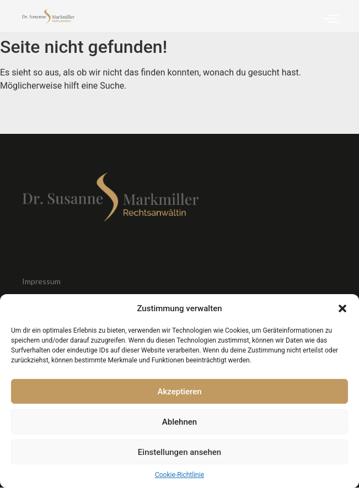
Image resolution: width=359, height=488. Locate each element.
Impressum (41, 281)
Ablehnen (179, 422)
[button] (342, 308)
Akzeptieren (179, 392)
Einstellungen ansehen (179, 452)
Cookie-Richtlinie (179, 475)
